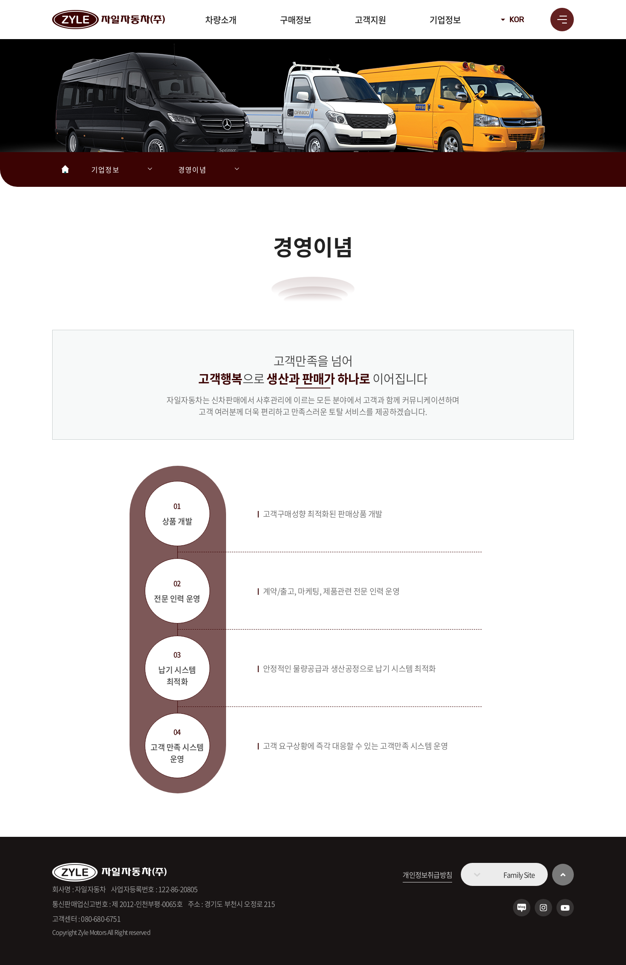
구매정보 (295, 19)
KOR (516, 19)
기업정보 (445, 19)
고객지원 (370, 19)
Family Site (519, 874)
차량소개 (220, 19)
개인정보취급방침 (427, 874)
